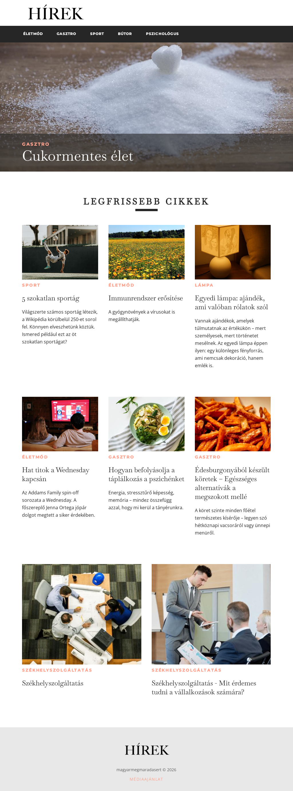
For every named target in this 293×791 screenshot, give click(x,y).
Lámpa (204, 285)
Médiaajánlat (146, 779)
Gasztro (36, 144)
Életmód (121, 285)
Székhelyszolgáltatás (57, 670)
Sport (31, 285)
